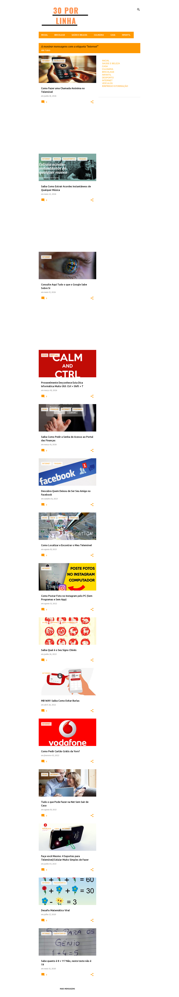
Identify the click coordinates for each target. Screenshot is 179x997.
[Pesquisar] (138, 9)
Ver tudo (45, 50)
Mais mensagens (67, 989)
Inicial (44, 35)
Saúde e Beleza (79, 35)
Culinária (99, 35)
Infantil (126, 35)
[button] (92, 102)
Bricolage (59, 35)
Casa (112, 35)
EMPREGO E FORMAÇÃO (115, 86)
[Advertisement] (66, 130)
